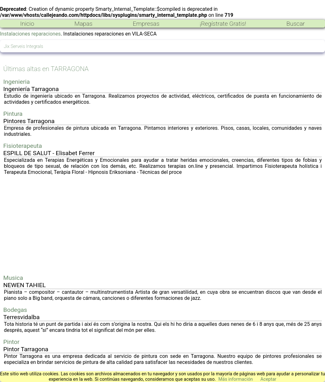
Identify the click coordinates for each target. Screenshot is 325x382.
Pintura (13, 113)
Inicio (27, 23)
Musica (13, 277)
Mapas (83, 23)
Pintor (11, 342)
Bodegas (15, 309)
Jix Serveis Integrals (23, 46)
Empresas (146, 23)
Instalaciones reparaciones (30, 34)
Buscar (295, 23)
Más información (235, 379)
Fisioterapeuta (22, 145)
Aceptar (268, 379)
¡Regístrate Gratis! (223, 23)
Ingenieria (16, 81)
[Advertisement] (163, 224)
